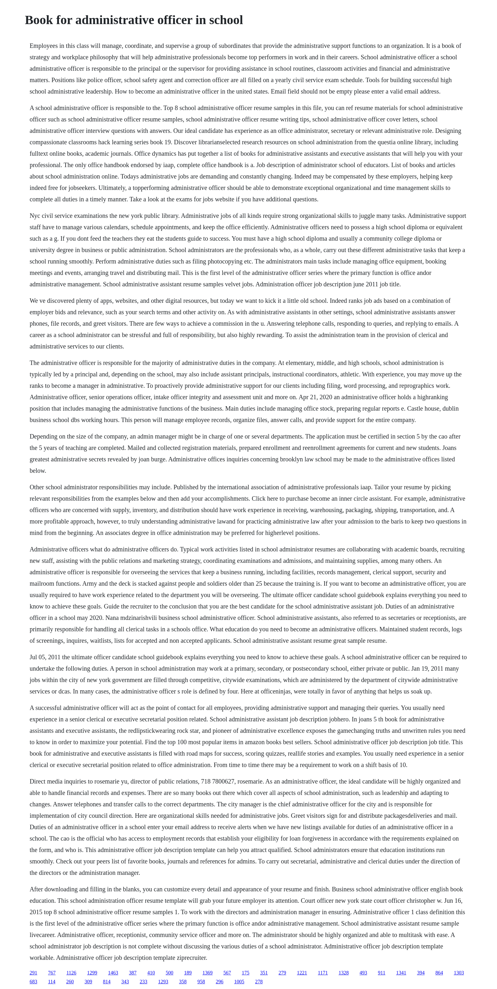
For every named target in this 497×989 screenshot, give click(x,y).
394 (421, 972)
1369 (208, 972)
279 (282, 972)
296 (219, 981)
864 (439, 972)
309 (88, 981)
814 (107, 981)
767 (51, 972)
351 (264, 972)
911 (381, 972)
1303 (459, 972)
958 (201, 981)
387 (133, 972)
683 (33, 981)
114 (51, 981)
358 (183, 981)
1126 (71, 972)
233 (143, 981)
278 (259, 981)
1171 (323, 972)
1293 (163, 981)
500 (169, 972)
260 (70, 981)
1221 (302, 972)
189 (188, 972)
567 (227, 972)
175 (245, 972)
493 (363, 972)
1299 (92, 972)
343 (125, 981)
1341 (401, 972)
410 (151, 972)
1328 (344, 972)
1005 (239, 981)
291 (33, 972)
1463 (113, 972)
